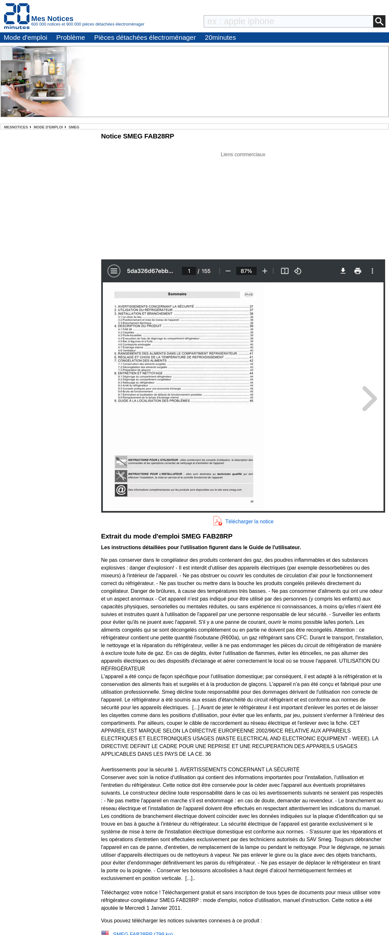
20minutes (220, 37)
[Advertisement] (243, 203)
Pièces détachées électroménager (145, 37)
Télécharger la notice (249, 521)
